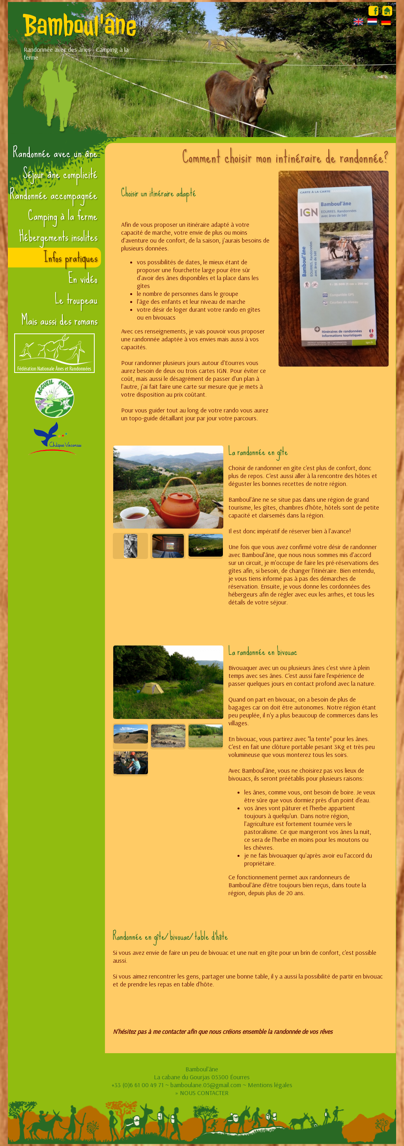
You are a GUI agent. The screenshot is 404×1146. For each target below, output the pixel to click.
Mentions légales (270, 1085)
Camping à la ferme (62, 216)
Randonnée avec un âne (55, 153)
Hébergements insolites (58, 237)
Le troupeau (76, 299)
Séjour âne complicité (60, 174)
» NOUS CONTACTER (201, 1093)
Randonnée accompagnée (53, 195)
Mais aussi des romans (59, 320)
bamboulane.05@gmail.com (205, 1085)
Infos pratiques (70, 257)
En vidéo (82, 278)
